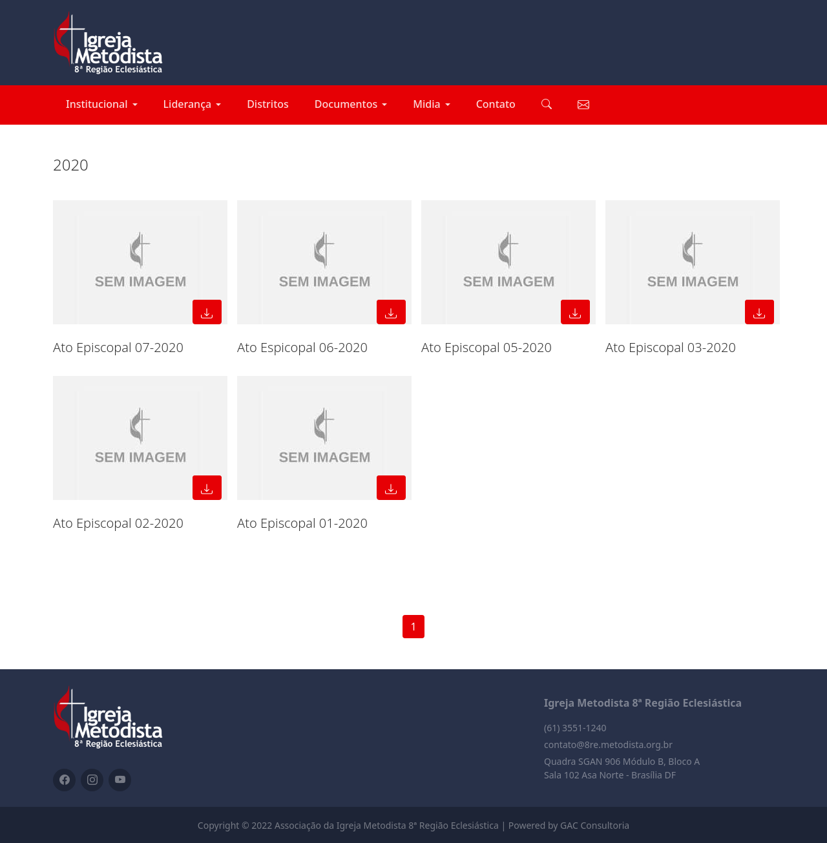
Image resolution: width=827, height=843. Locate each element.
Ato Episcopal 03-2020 (670, 347)
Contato (496, 104)
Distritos (268, 104)
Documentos (346, 104)
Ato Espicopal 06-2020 (302, 347)
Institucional (97, 104)
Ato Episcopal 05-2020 (486, 347)
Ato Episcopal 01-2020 (302, 523)
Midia (426, 104)
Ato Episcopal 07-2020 (118, 347)
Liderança (187, 104)
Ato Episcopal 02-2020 (118, 523)
